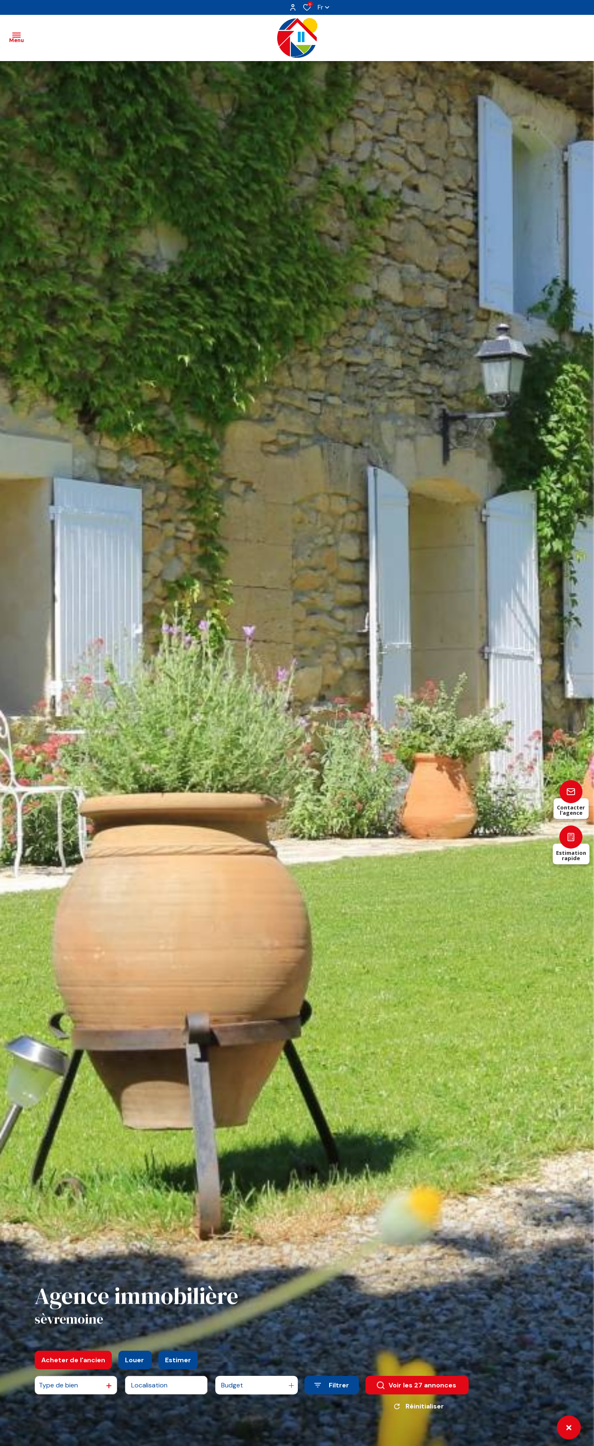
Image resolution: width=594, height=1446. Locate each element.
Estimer (178, 1360)
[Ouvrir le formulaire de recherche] (331, 1385)
